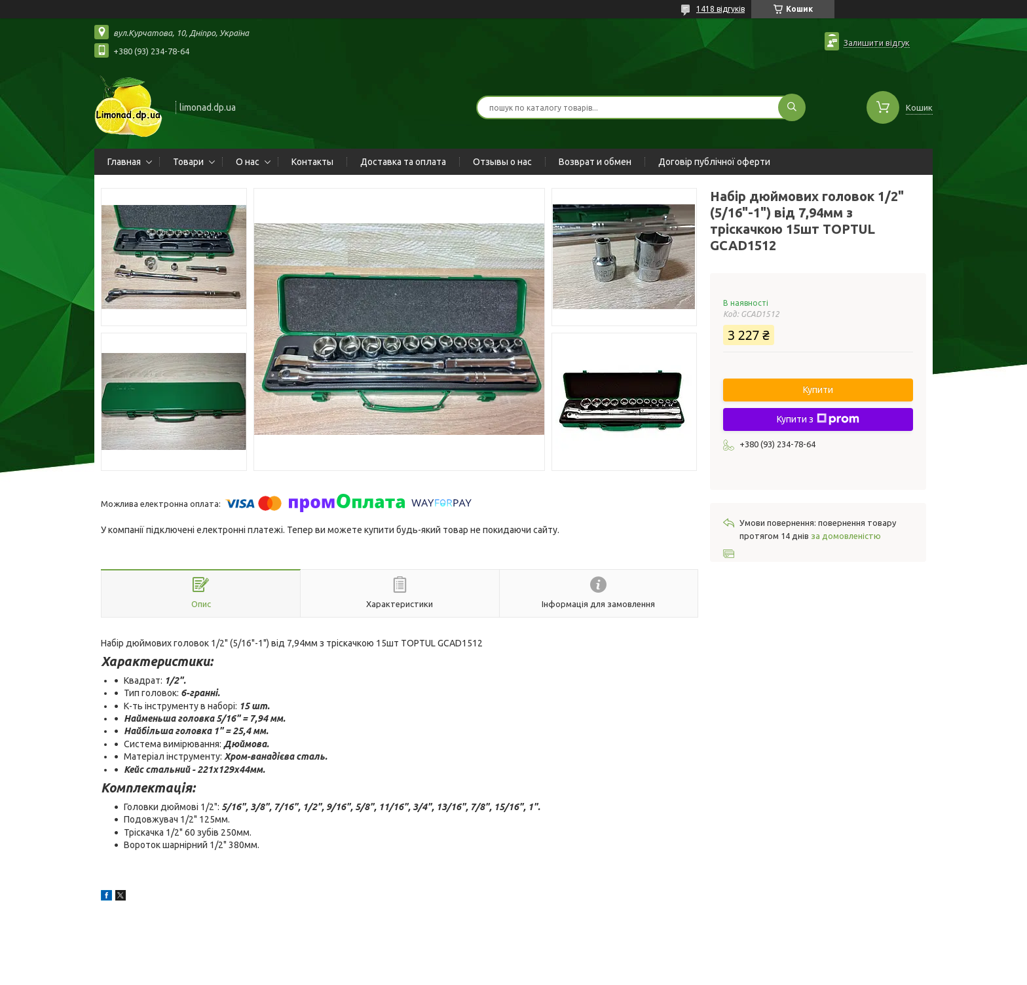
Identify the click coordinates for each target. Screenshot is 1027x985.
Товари (188, 161)
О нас (247, 161)
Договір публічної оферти (714, 161)
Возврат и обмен (595, 161)
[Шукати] (792, 107)
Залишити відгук (877, 42)
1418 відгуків (720, 9)
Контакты (312, 161)
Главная (124, 161)
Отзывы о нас (502, 161)
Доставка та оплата (403, 161)
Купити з (818, 419)
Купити (818, 389)
